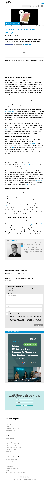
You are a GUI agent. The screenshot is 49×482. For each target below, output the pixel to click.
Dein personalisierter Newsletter (15, 440)
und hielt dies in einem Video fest (27, 196)
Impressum (10, 466)
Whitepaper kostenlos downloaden (15, 442)
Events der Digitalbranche (13, 449)
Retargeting (39, 180)
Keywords (28, 184)
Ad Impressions (34, 143)
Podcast (9, 451)
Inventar (35, 104)
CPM (30, 164)
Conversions (11, 200)
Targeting (18, 80)
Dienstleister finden (12, 445)
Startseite (7, 25)
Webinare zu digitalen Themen (14, 443)
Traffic (12, 147)
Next (41, 354)
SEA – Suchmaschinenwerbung (14, 424)
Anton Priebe (13, 240)
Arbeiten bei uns (11, 464)
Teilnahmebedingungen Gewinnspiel (16, 472)
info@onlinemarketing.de (15, 317)
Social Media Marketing (13, 421)
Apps (6, 129)
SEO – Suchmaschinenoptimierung (15, 423)
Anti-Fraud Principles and (29, 224)
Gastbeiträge (10, 461)
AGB (8, 470)
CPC (25, 164)
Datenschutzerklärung (27, 321)
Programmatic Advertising (13, 428)
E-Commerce (10, 426)
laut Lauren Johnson (10, 111)
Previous (7, 354)
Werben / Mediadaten (12, 459)
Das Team (9, 463)
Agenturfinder (10, 438)
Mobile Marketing (15, 25)
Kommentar (9, 293)
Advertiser (7, 206)
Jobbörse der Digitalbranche (14, 447)
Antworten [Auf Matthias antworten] (8, 280)
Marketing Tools (11, 430)
